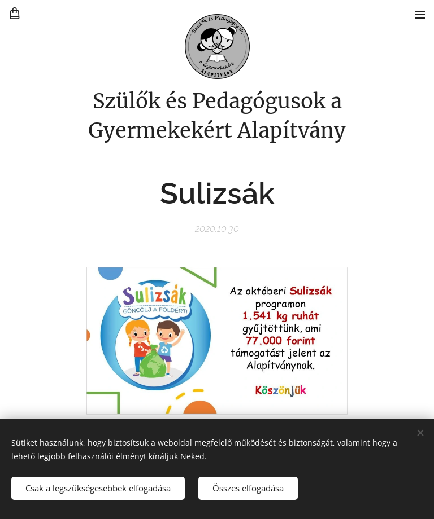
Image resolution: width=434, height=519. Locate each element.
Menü (420, 14)
